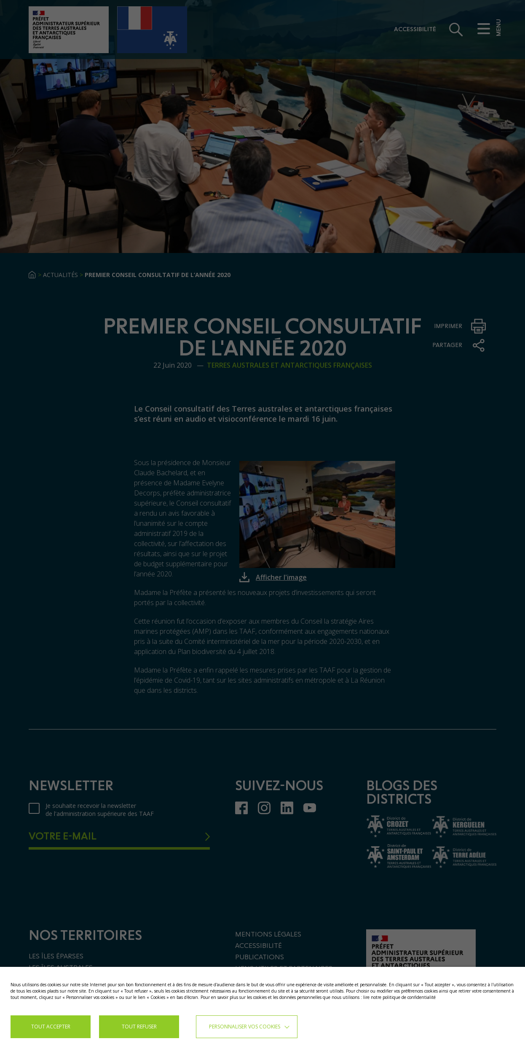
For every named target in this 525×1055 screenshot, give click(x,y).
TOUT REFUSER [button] (139, 1026)
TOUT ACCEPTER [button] (50, 1026)
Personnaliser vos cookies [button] (244, 1026)
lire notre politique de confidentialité (399, 997)
